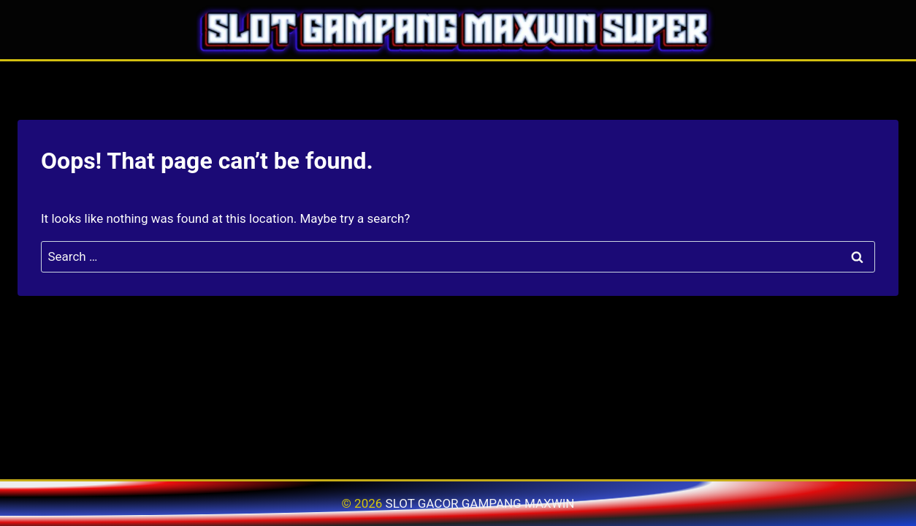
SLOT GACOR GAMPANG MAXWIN (480, 503)
